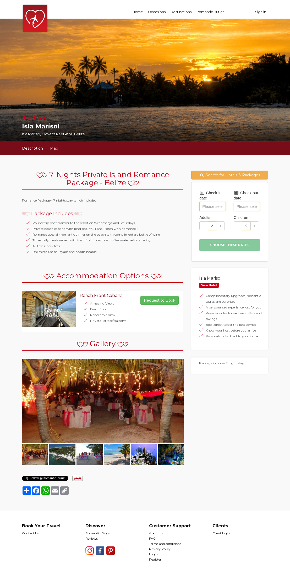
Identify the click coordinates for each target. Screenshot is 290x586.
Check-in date (210, 195)
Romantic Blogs (97, 533)
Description (32, 148)
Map (54, 148)
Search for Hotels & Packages (229, 175)
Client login (221, 533)
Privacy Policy (160, 549)
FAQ (152, 538)
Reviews (91, 538)
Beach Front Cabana (101, 295)
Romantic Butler (210, 12)
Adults (204, 217)
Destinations (181, 12)
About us (156, 533)
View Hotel (209, 285)
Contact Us (30, 533)
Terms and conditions (165, 544)
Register (155, 559)
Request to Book (159, 300)
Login (153, 554)
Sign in (260, 12)
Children (241, 217)
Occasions (157, 12)
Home (138, 12)
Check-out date (246, 195)
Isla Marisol (210, 278)
